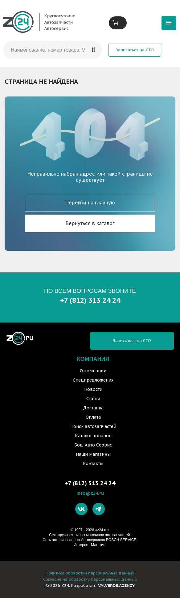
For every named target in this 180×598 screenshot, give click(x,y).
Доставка (93, 408)
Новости (93, 389)
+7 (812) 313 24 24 (90, 300)
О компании (93, 371)
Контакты (93, 463)
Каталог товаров (93, 435)
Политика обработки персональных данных (90, 573)
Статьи (93, 398)
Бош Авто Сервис (93, 445)
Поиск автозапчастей (93, 426)
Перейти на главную (90, 202)
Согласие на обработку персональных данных (90, 579)
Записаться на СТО (135, 50)
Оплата (93, 417)
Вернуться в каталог (90, 223)
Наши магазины (93, 454)
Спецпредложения (93, 380)
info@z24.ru (90, 493)
